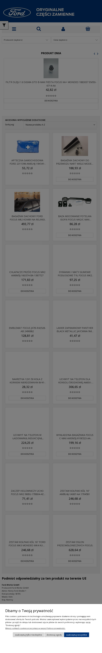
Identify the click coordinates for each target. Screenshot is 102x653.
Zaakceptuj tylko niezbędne (28, 634)
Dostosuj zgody (54, 634)
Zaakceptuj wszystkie (76, 634)
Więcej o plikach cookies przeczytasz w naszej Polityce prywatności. (35, 628)
